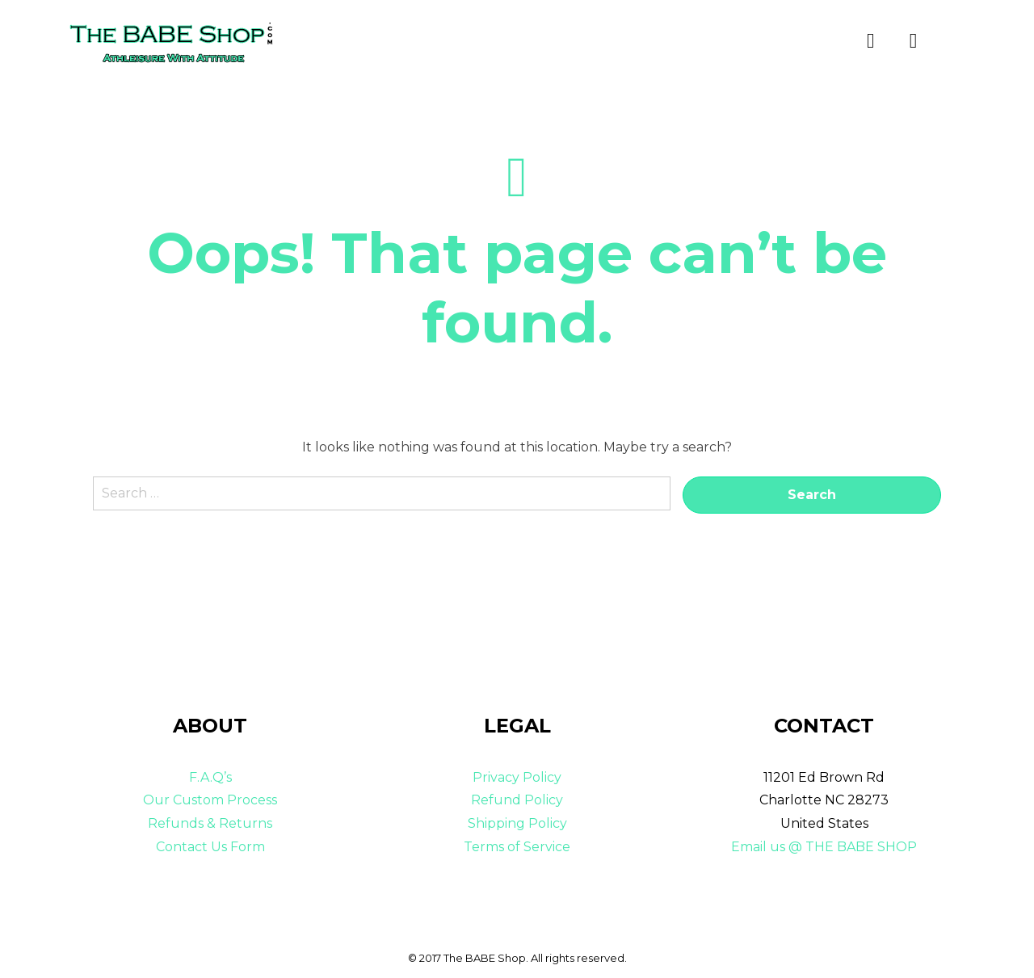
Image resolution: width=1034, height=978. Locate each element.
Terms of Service (517, 846)
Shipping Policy (517, 823)
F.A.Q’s (210, 777)
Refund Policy (517, 800)
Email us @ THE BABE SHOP (824, 846)
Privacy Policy (517, 777)
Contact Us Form (210, 846)
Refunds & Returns (210, 823)
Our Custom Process (210, 800)
